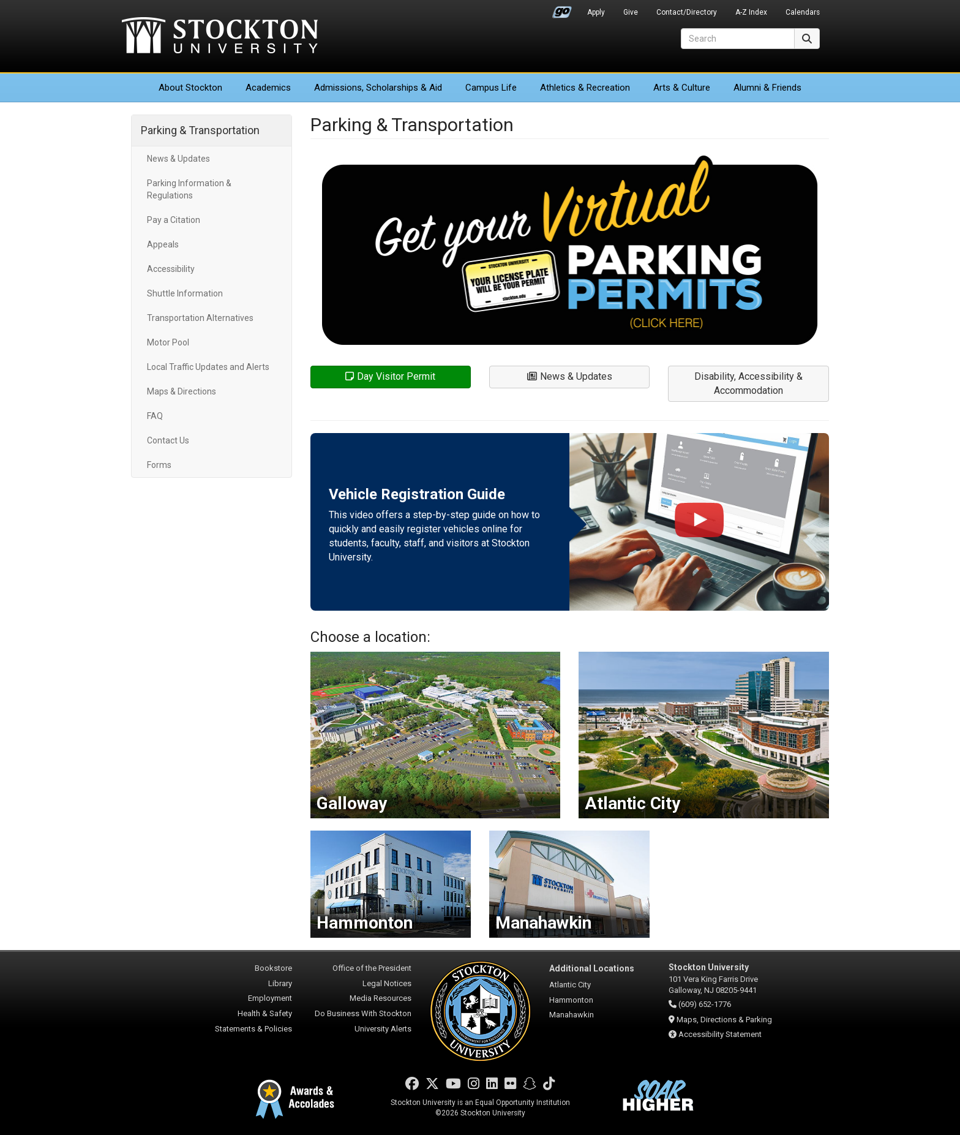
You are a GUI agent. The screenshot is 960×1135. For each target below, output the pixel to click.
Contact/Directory (686, 12)
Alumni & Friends (767, 87)
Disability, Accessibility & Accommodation (748, 383)
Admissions (378, 87)
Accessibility (171, 269)
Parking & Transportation (200, 130)
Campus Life (491, 87)
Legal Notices (386, 983)
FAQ (155, 416)
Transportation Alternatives (200, 318)
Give (630, 12)
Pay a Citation (173, 220)
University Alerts (382, 1028)
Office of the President (371, 968)
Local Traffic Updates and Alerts (208, 367)
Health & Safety (265, 1013)
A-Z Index (751, 12)
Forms (159, 465)
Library (280, 983)
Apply (596, 12)
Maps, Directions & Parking (724, 1019)
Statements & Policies (253, 1028)
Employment (270, 998)
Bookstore (273, 968)
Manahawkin (571, 1014)
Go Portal (562, 9)
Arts (681, 87)
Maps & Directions (181, 391)
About (190, 87)
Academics (268, 87)
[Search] (738, 38)
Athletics (585, 87)
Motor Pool (168, 342)
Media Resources (380, 998)
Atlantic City (570, 984)
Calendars (803, 12)
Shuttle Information (185, 293)
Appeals (163, 244)
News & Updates (178, 159)
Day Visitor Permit (390, 376)
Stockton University (220, 37)
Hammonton (571, 1000)
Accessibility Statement (720, 1034)
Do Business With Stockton (363, 1013)
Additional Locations (591, 968)
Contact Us (168, 440)
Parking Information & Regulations (189, 189)
